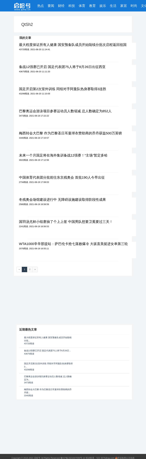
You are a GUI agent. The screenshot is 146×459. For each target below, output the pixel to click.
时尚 (134, 6)
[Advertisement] (41, 422)
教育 (92, 6)
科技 (71, 6)
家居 (123, 6)
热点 (40, 6)
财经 (61, 6)
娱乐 (103, 6)
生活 (113, 6)
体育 (82, 6)
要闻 (51, 6)
